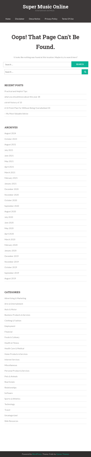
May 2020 (9, 228)
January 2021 (10, 183)
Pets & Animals (11, 376)
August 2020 (10, 211)
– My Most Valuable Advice (16, 113)
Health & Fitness (11, 343)
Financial (8, 332)
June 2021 (9, 155)
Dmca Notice (34, 19)
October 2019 (10, 267)
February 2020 (11, 245)
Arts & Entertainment (13, 304)
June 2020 (9, 222)
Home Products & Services (16, 354)
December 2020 (11, 189)
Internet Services (12, 359)
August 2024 (10, 133)
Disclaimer (19, 19)
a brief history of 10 (13, 102)
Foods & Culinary (11, 337)
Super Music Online (45, 6)
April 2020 (9, 234)
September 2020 (11, 206)
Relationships (10, 387)
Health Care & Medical (14, 348)
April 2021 (9, 167)
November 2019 (11, 262)
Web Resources (11, 421)
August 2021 (10, 144)
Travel (7, 410)
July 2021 (8, 150)
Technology (9, 404)
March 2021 (9, 172)
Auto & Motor (10, 309)
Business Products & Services (17, 315)
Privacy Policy (51, 19)
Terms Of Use (68, 19)
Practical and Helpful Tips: (16, 91)
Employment (9, 326)
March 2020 (9, 239)
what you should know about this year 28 (22, 97)
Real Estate (9, 382)
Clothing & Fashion (12, 320)
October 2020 (10, 200)
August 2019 (10, 278)
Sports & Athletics (12, 399)
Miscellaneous (10, 365)
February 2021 (11, 178)
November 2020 (11, 195)
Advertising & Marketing (15, 298)
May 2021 (9, 161)
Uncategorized (10, 415)
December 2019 (11, 256)
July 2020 (8, 217)
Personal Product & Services (16, 371)
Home (8, 19)
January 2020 (10, 250)
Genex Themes (62, 454)
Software (8, 393)
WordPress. (37, 454)
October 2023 (10, 139)
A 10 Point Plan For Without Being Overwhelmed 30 (27, 108)
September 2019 (11, 273)
